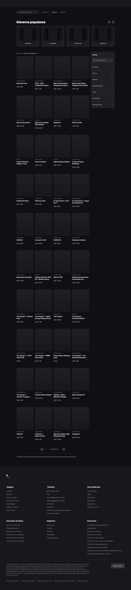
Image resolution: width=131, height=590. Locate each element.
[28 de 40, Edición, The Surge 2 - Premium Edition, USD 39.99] (80, 306)
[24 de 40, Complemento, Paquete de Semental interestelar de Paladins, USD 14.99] (80, 267)
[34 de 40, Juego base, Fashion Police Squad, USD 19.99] (43, 383)
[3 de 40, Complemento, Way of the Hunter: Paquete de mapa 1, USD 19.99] (62, 73)
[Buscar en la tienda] (18, 12)
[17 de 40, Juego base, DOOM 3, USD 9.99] (25, 228)
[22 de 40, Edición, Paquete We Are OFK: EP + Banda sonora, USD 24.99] (43, 267)
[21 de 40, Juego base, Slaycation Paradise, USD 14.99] (25, 266)
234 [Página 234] (54, 449)
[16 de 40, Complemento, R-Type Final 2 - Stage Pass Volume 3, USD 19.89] (80, 190)
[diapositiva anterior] (109, 22)
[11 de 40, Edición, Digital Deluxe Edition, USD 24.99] (62, 150)
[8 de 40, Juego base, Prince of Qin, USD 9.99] (80, 111)
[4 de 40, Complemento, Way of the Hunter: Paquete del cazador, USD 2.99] (80, 73)
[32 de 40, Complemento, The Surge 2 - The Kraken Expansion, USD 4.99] (80, 345)
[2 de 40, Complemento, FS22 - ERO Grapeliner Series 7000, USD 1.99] (43, 73)
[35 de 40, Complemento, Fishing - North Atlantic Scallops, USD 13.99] (62, 384)
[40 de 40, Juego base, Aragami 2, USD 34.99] (80, 422)
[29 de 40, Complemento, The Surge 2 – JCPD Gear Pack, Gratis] (25, 345)
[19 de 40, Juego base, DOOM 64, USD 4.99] (62, 228)
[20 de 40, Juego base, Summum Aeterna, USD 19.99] (80, 228)
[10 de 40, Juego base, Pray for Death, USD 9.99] (43, 150)
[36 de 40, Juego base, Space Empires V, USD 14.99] (80, 383)
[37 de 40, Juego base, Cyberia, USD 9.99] (25, 422)
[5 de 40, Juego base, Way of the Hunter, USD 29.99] (25, 111)
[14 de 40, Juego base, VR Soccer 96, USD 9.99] (43, 189)
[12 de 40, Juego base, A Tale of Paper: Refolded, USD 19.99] (80, 151)
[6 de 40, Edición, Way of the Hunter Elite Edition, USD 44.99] (43, 112)
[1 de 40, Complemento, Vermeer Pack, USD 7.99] (25, 72)
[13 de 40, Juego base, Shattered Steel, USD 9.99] (25, 189)
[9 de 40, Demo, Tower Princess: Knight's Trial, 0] (25, 150)
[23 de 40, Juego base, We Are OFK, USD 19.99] (62, 266)
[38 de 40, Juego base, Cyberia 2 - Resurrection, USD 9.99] (43, 423)
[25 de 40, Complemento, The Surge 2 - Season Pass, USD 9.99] (25, 306)
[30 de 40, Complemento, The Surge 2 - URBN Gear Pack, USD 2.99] (43, 345)
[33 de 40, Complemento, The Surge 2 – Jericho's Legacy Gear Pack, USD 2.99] (25, 384)
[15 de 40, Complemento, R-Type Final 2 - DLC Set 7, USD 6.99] (62, 190)
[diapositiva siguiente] (113, 22)
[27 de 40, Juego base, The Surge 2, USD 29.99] (62, 305)
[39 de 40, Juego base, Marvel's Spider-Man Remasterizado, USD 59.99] (62, 423)
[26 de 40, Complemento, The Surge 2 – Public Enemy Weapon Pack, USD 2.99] (43, 306)
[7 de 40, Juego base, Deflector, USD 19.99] (62, 111)
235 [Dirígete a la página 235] (57, 449)
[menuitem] (45, 12)
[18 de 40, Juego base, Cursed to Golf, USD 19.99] (43, 228)
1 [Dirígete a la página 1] (45, 449)
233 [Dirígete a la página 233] (51, 449)
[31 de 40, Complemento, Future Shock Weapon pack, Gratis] (62, 345)
